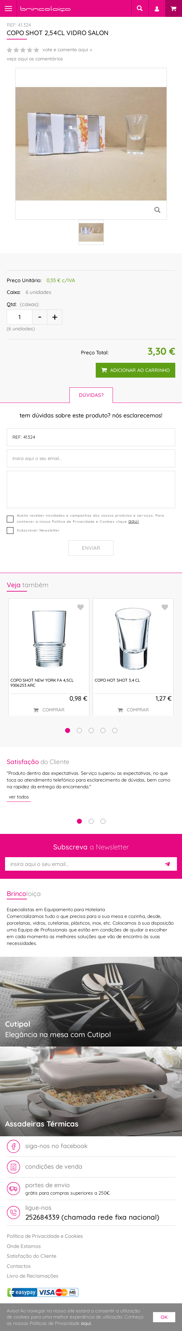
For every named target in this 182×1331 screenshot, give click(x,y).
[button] (67, 730)
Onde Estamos (24, 1246)
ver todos (19, 797)
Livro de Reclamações (32, 1276)
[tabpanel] (91, 779)
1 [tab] (79, 821)
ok (164, 1317)
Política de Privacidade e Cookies (45, 1236)
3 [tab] (102, 821)
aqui (133, 521)
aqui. (86, 1323)
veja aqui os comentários (35, 58)
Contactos (19, 1266)
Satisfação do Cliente (31, 1256)
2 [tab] (91, 821)
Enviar (91, 548)
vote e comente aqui (65, 49)
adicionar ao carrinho (135, 370)
